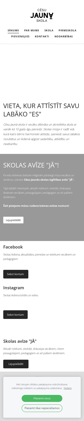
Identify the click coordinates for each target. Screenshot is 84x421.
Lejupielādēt (13, 220)
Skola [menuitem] (49, 30)
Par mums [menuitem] (31, 30)
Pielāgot (68, 388)
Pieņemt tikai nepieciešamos (42, 408)
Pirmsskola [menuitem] (67, 30)
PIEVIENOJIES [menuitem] (20, 36)
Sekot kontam (16, 274)
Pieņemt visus (42, 398)
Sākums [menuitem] (13, 30)
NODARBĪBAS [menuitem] (64, 36)
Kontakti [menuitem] (42, 36)
